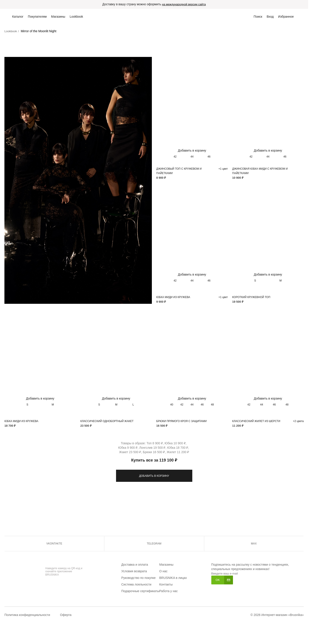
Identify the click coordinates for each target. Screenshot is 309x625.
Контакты (165, 584)
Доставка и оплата (134, 565)
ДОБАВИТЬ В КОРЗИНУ (154, 476)
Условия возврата (134, 571)
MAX (254, 543)
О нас (163, 571)
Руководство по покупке (138, 578)
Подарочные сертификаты (140, 591)
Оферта (66, 615)
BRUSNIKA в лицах (173, 578)
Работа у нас (168, 591)
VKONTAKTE (54, 543)
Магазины (166, 565)
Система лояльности (136, 584)
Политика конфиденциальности (27, 615)
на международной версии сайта (184, 4)
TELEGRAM (154, 543)
